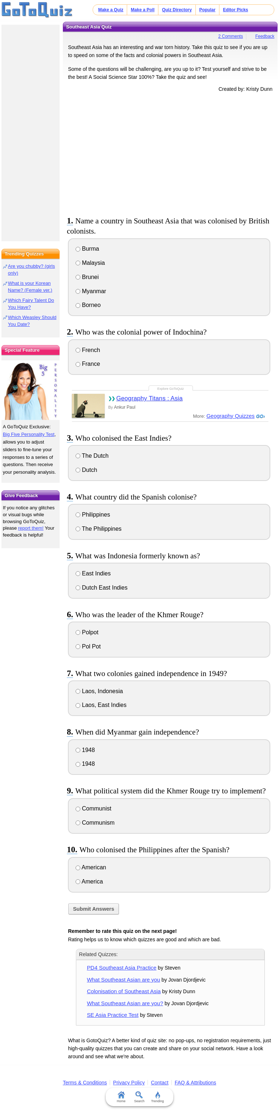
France (88, 364)
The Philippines (99, 529)
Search (139, 1097)
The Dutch (92, 456)
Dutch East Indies (102, 588)
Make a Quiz (110, 9)
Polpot (87, 632)
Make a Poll (142, 9)
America (89, 881)
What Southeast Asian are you (123, 979)
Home (121, 1097)
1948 (85, 750)
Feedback (265, 36)
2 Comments (230, 36)
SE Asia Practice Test (112, 1015)
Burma (87, 249)
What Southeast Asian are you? (125, 1003)
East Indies (93, 573)
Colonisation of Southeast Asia (124, 991)
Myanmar (91, 291)
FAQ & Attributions (195, 1082)
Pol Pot (88, 646)
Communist (93, 808)
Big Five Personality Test (28, 434)
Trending (157, 1097)
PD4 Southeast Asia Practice (122, 968)
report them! (31, 528)
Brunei (87, 277)
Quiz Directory (177, 9)
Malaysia (90, 263)
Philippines (93, 514)
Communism (95, 823)
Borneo (88, 305)
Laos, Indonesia (99, 691)
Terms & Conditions (85, 1082)
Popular (207, 9)
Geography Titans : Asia (149, 398)
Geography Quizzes (230, 416)
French (88, 350)
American (91, 867)
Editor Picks (235, 9)
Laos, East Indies (101, 705)
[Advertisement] (170, 153)
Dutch (86, 470)
